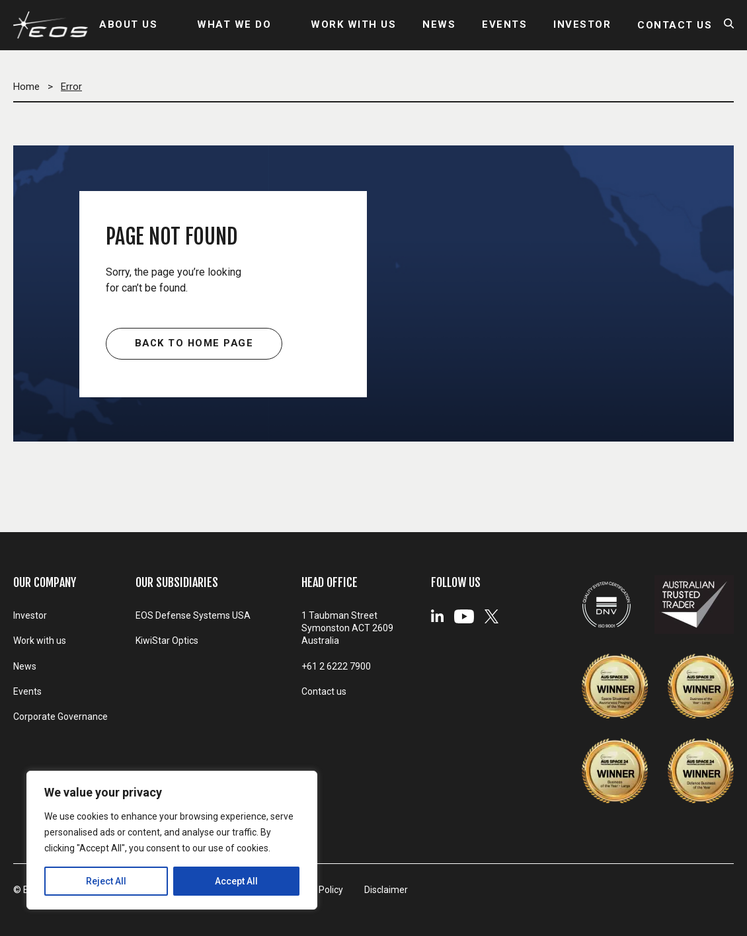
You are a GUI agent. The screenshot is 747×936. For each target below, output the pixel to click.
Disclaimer (389, 889)
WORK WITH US (353, 25)
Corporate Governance (60, 718)
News (24, 667)
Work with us (39, 641)
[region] (171, 840)
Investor (30, 615)
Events (27, 692)
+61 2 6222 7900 (336, 666)
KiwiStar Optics (167, 641)
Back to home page (194, 344)
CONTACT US (674, 25)
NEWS (438, 25)
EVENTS (504, 25)
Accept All (236, 881)
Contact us (323, 692)
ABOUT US (128, 25)
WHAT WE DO (234, 25)
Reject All (106, 881)
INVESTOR (582, 25)
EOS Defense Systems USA (193, 615)
